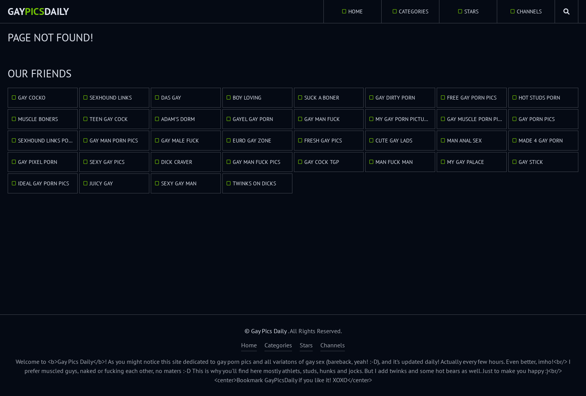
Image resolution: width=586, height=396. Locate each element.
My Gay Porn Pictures (404, 119)
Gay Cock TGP (321, 162)
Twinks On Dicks (254, 183)
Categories (413, 11)
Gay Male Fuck (180, 140)
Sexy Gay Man (178, 183)
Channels (529, 11)
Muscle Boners (38, 119)
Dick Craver (176, 162)
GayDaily (38, 11)
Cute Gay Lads (393, 140)
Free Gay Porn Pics (471, 97)
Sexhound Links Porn (46, 140)
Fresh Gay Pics (323, 140)
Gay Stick (531, 162)
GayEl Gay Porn (253, 119)
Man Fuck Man (394, 162)
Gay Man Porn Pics (114, 140)
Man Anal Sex (464, 140)
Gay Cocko (32, 97)
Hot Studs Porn (539, 97)
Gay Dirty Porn (395, 97)
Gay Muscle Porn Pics (475, 119)
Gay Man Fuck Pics (256, 162)
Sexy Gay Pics (107, 162)
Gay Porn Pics (537, 119)
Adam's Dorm (178, 119)
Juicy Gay (101, 183)
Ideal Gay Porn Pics (43, 183)
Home (355, 11)
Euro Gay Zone (252, 140)
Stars (471, 11)
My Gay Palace (465, 162)
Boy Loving (247, 97)
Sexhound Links (111, 97)
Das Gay (171, 97)
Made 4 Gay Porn (541, 140)
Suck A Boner (321, 97)
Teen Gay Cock (109, 119)
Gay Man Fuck (322, 119)
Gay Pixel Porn (37, 162)
